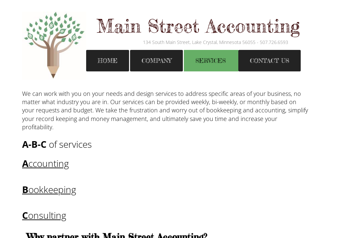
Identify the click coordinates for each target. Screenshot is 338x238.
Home (108, 60)
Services (210, 60)
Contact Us (269, 60)
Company (156, 60)
